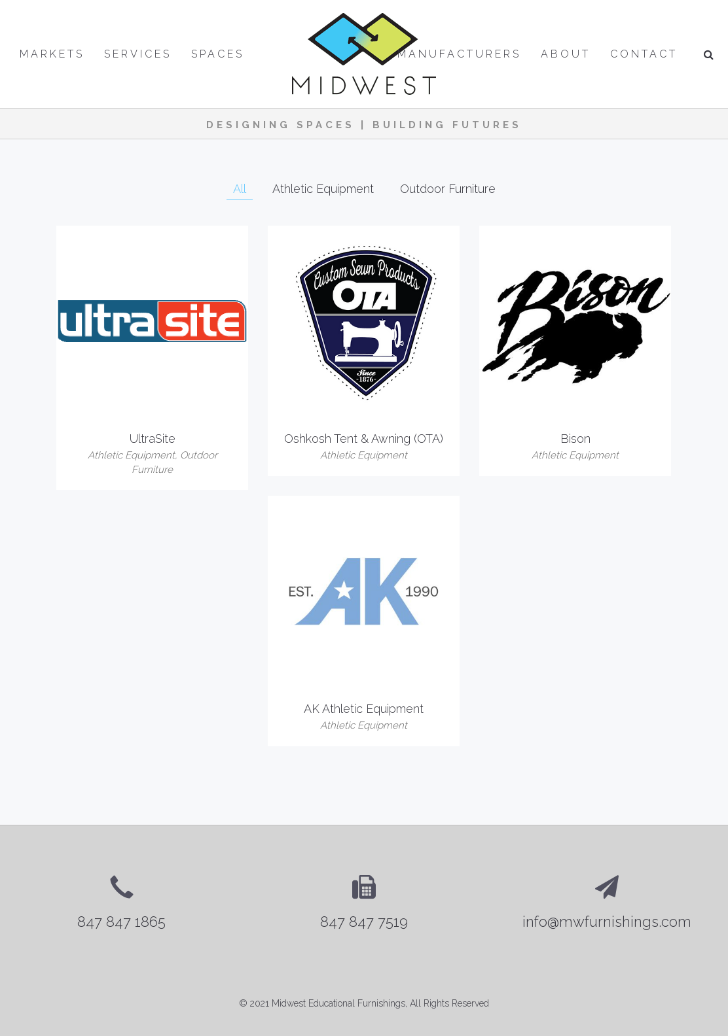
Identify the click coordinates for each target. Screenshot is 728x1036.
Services (138, 54)
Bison (575, 438)
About (566, 54)
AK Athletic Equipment (364, 709)
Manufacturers (459, 54)
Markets (52, 54)
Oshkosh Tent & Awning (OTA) (363, 438)
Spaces (217, 54)
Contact (644, 54)
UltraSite (152, 438)
